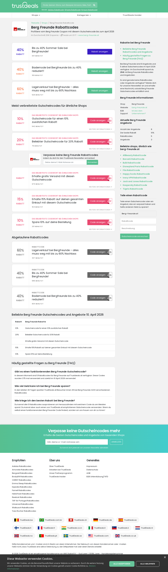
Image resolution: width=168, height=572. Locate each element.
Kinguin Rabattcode (89, 10)
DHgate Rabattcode (73, 10)
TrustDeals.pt (51, 541)
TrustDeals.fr (49, 533)
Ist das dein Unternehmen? (139, 112)
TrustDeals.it (99, 533)
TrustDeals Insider (132, 15)
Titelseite (35, 23)
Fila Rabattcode (131, 170)
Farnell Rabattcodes (21, 496)
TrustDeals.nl (147, 533)
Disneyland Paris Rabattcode (138, 166)
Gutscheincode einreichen (135, 236)
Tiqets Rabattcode (133, 188)
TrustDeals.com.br (53, 526)
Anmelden (92, 164)
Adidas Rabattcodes (21, 472)
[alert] (84, 563)
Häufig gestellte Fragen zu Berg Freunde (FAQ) (137, 57)
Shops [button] (35, 15)
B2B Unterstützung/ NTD (97, 482)
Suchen (94, 5)
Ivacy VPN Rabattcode (134, 177)
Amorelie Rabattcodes (22, 475)
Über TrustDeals (56, 472)
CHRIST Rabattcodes (21, 486)
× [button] (165, 557)
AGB (88, 479)
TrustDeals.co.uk (128, 541)
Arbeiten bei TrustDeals (60, 475)
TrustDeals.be (26, 526)
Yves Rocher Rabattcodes (24, 517)
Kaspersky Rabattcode (135, 185)
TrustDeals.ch (80, 526)
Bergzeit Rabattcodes (22, 479)
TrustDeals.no (26, 541)
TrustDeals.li (123, 533)
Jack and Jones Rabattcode (138, 181)
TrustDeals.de (105, 526)
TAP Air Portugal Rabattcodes (25, 506)
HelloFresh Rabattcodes (23, 499)
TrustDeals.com (101, 541)
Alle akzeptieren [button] (122, 563)
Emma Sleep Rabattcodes (24, 489)
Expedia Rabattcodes (22, 492)
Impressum (92, 472)
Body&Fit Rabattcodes (22, 482)
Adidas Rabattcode (56, 10)
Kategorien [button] (83, 15)
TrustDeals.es (130, 526)
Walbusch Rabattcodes (23, 513)
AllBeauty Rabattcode (134, 155)
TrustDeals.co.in (74, 533)
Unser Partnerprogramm (60, 479)
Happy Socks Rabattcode (136, 174)
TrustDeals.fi (25, 533)
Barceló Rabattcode (133, 159)
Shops (45, 23)
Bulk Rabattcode (132, 162)
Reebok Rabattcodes (22, 503)
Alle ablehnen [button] (147, 563)
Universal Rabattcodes (22, 510)
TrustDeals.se (75, 541)
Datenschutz (92, 475)
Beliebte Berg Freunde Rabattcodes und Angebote (137, 50)
